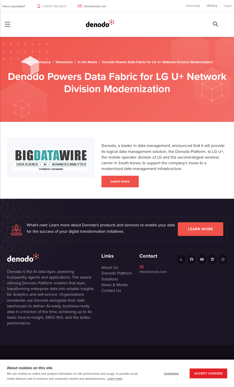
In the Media (87, 62)
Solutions (109, 279)
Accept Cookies (208, 373)
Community (193, 6)
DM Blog (212, 6)
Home (26, 62)
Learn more (120, 181)
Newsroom (64, 62)
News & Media (114, 285)
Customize (171, 373)
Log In (228, 6)
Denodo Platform (116, 273)
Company (43, 62)
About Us (109, 267)
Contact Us (111, 290)
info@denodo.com (94, 6)
